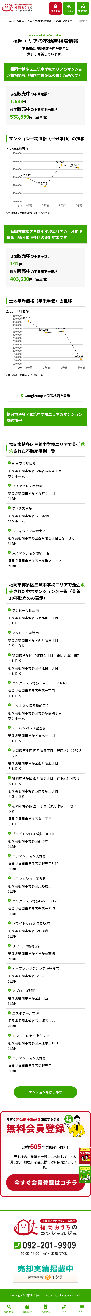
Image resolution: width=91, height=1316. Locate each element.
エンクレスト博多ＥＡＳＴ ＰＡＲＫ (40, 682)
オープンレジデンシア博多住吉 (35, 968)
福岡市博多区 (64, 21)
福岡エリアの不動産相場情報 (34, 21)
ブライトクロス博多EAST (31, 923)
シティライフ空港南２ (29, 530)
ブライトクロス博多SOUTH (33, 833)
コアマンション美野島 (29, 856)
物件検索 (9, 1309)
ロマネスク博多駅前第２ (30, 705)
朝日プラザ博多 (24, 463)
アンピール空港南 (25, 632)
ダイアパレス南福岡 (27, 485)
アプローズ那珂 (23, 990)
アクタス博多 (22, 508)
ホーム (8, 21)
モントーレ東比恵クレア (30, 1035)
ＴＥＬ (64, 1309)
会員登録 (55, 8)
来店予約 (82, 8)
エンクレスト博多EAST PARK (35, 901)
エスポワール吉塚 (25, 1013)
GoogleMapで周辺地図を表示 (45, 395)
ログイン (69, 8)
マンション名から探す (45, 1091)
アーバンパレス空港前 (29, 727)
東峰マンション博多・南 (30, 553)
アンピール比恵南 (25, 610)
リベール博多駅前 (25, 945)
